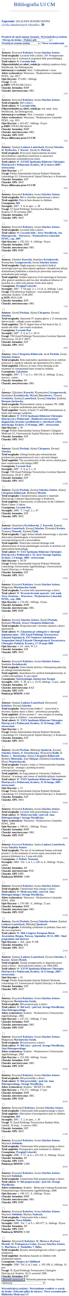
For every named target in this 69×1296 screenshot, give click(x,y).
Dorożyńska (19, 755)
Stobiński (17, 1143)
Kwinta (61, 528)
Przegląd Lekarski (26, 286)
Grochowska (57, 758)
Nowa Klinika (23, 1220)
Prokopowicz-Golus (25, 1244)
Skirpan (33, 758)
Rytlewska (10, 150)
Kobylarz (28, 52)
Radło (55, 753)
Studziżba (26, 1247)
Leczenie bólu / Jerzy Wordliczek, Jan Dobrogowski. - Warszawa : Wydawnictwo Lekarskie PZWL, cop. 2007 (31, 235)
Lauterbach (29, 398)
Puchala (24, 921)
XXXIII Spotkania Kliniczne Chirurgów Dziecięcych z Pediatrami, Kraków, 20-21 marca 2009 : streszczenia (33, 164)
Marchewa (10, 1247)
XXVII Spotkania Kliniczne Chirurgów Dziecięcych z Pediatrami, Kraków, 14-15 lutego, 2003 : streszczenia (32, 971)
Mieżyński (16, 758)
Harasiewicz (45, 395)
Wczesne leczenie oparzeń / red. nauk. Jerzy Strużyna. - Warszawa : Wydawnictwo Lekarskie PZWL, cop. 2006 (31, 596)
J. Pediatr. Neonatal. (27, 859)
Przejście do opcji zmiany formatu (20, 37)
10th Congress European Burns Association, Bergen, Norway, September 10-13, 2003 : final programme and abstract (33, 936)
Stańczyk (37, 1214)
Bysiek (23, 959)
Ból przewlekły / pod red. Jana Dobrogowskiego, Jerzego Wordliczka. (27, 1082)
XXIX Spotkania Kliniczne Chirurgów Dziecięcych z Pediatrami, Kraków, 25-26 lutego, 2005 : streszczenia (32, 723)
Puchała (24, 312)
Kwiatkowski (51, 259)
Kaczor (25, 150)
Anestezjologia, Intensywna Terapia (35, 679)
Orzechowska (31, 753)
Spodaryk (46, 750)
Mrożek (42, 493)
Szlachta (58, 147)
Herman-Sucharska (12, 401)
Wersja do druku (12, 40)
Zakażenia (22, 371)
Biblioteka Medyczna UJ (15, 1294)
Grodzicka (7, 398)
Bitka (38, 1247)
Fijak (35, 531)
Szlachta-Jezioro (50, 52)
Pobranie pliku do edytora (27, 1291)
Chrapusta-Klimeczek (30, 354)
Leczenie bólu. (28, 61)
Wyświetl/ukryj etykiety (54, 37)
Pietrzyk (45, 150)
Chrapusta (44, 312)
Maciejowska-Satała (25, 587)
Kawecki (27, 259)
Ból (18, 203)
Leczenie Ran (23, 330)
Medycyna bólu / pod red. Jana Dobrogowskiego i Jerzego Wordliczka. (27, 816)
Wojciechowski (17, 761)
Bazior (5, 755)
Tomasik (16, 531)
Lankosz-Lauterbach (32, 147)
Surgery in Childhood (28, 1261)
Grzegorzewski (23, 262)
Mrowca (44, 1241)
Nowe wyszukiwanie (53, 43)
